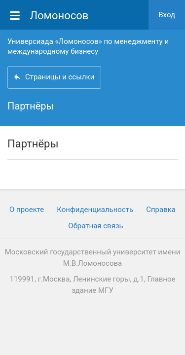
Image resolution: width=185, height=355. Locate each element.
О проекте (26, 209)
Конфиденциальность (95, 209)
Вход (166, 14)
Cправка (161, 209)
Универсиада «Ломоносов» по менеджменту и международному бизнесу (88, 46)
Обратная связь (95, 225)
